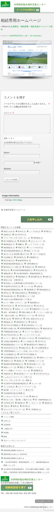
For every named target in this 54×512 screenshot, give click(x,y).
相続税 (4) (21, 406)
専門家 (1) (47, 235)
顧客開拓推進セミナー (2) (13, 348)
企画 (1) (34, 325)
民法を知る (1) (41, 274)
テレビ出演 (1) (9, 390)
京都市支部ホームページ (14, 213)
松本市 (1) (22, 235)
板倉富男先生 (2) (24, 264)
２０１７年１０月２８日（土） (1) (17, 241)
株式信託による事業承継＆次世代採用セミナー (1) (23, 287)
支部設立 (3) (29, 270)
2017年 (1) (42, 345)
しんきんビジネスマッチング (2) (16, 400)
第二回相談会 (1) (34, 413)
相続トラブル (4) (33, 254)
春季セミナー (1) (45, 361)
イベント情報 (9, 420)
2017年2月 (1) (9, 309)
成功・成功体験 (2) (11, 316)
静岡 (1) (16, 410)
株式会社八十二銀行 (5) (12, 270)
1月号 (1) (41, 319)
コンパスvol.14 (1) (36, 251)
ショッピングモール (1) (31, 338)
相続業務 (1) (34, 306)
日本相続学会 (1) (44, 342)
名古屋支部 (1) (9, 280)
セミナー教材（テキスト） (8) (15, 306)
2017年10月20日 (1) (11, 338)
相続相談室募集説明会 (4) (13, 293)
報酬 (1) (21, 248)
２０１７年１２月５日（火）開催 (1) (18, 384)
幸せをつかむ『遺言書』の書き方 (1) (18, 403)
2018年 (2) (8, 312)
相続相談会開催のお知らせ (14, 454)
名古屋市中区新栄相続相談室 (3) (16, 387)
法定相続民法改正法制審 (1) (14, 397)
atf (26, 36)
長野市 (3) (18, 322)
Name (6, 156)
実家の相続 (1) (27, 316)
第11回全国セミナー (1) (33, 329)
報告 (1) (35, 400)
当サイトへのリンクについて (15, 444)
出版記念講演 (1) (21, 296)
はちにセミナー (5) (38, 245)
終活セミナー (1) (27, 319)
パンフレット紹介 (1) (44, 316)
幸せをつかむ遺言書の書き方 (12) (16, 257)
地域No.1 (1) (8, 364)
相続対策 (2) (47, 332)
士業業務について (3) (36, 364)
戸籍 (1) (7, 410)
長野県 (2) (41, 270)
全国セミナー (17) (22, 312)
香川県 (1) (26, 410)
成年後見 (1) (21, 261)
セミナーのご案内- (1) (33, 335)
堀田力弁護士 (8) (10, 332)
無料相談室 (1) (44, 293)
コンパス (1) (28, 290)
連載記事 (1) (8, 277)
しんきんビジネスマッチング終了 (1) (18, 380)
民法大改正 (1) (9, 264)
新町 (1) (48, 280)
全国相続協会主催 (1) (12, 361)
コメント (9, 113)
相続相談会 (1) (9, 251)
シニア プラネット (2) (35, 248)
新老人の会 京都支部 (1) (13, 283)
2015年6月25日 (16, 36)
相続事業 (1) (31, 293)
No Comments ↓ (36, 36)
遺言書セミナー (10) (27, 300)
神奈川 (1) (22, 251)
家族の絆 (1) (26, 351)
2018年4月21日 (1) (11, 351)
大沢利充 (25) (9, 406)
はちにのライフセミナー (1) (14, 413)
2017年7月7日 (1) (42, 377)
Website (7, 172)
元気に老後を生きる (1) (35, 322)
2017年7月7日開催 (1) (28, 358)
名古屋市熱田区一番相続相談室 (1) (29, 277)
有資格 (6, 436)
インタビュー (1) (34, 406)
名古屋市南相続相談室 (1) (23, 274)
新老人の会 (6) (9, 235)
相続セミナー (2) (10, 371)
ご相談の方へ (9, 432)
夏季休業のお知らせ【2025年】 (16, 458)
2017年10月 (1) (20, 238)
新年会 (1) (7, 296)
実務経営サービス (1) (40, 312)
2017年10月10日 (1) (25, 309)
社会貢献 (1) (8, 261)
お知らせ (7, 424)
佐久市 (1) (40, 309)
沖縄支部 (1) (8, 377)
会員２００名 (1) (27, 342)
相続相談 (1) (22, 280)
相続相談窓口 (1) (29, 361)
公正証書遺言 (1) (10, 358)
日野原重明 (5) (32, 267)
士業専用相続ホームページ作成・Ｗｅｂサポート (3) (24, 355)
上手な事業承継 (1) (41, 351)
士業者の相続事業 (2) (12, 345)
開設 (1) (23, 371)
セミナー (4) (36, 387)
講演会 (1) (20, 364)
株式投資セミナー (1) (24, 377)
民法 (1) (7, 274)
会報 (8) (39, 290)
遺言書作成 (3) (36, 280)
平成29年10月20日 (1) (12, 290)
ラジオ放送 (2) (28, 345)
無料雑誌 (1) (38, 241)
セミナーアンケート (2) (27, 390)
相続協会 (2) (8, 325)
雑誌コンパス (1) (35, 371)
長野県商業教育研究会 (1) (29, 332)
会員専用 (7, 428)
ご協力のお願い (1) (11, 319)
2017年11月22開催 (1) (12, 329)
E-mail (37, 166)
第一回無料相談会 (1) (43, 403)
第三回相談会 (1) (10, 245)
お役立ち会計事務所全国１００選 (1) (18, 303)
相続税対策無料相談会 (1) (13, 367)
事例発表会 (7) (9, 248)
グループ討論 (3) (39, 257)
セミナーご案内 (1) (11, 342)
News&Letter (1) (10, 300)
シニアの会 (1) (34, 235)
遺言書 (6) (23, 245)
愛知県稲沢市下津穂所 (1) (36, 348)
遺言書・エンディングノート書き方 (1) (18, 393)
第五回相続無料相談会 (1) (13, 254)
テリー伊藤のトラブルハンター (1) (17, 374)
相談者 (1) (48, 406)
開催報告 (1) (35, 296)
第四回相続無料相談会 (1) (13, 267)
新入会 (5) (7, 322)
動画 (5, 440)
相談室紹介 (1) (21, 325)
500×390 (16, 203)
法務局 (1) (7, 238)
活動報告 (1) (34, 261)
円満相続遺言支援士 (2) (12, 335)
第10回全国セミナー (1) (36, 367)
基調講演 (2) (38, 374)
